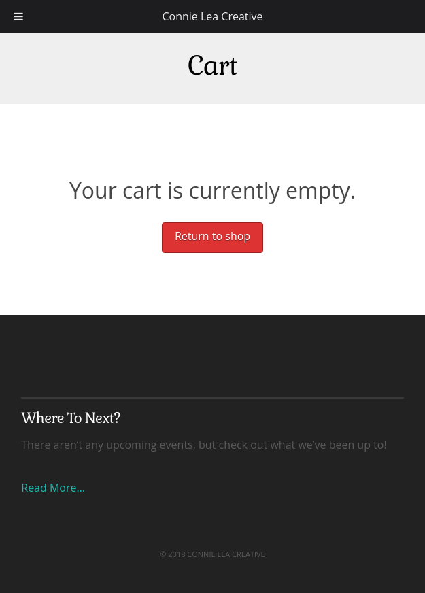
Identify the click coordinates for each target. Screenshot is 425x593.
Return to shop (212, 235)
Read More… (53, 487)
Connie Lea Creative (212, 16)
